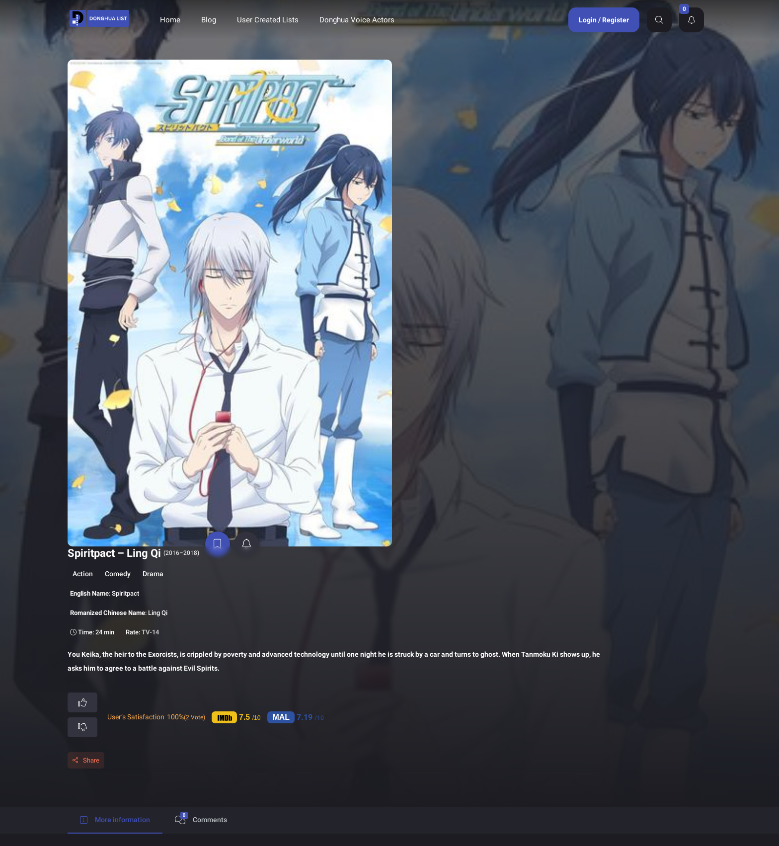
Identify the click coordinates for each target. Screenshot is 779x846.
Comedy (279, 87)
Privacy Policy (421, 745)
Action (244, 87)
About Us (414, 761)
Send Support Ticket (593, 749)
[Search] (659, 19)
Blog (208, 19)
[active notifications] (152, 262)
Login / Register (604, 20)
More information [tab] (115, 312)
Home (170, 19)
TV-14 (311, 146)
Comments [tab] (201, 311)
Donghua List (420, 728)
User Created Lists (268, 19)
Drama (314, 87)
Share (252, 252)
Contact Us (493, 761)
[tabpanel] (389, 387)
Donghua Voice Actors (356, 19)
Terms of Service (502, 745)
